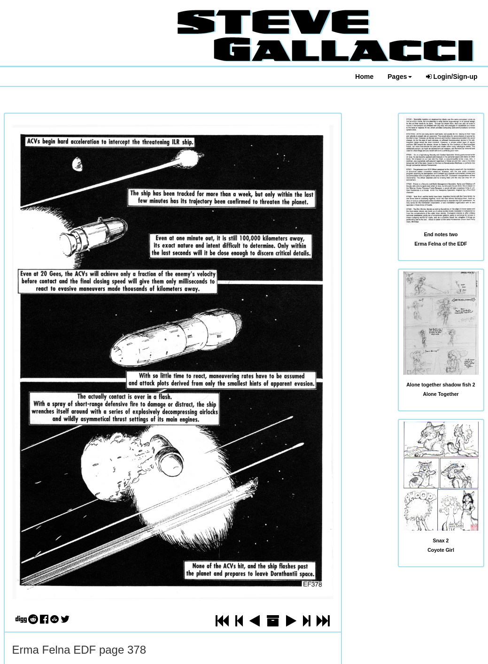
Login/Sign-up (452, 76)
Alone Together (440, 394)
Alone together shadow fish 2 (440, 384)
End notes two (441, 234)
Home (364, 76)
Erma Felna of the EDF (440, 244)
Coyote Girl (440, 550)
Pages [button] (399, 76)
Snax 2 (441, 540)
